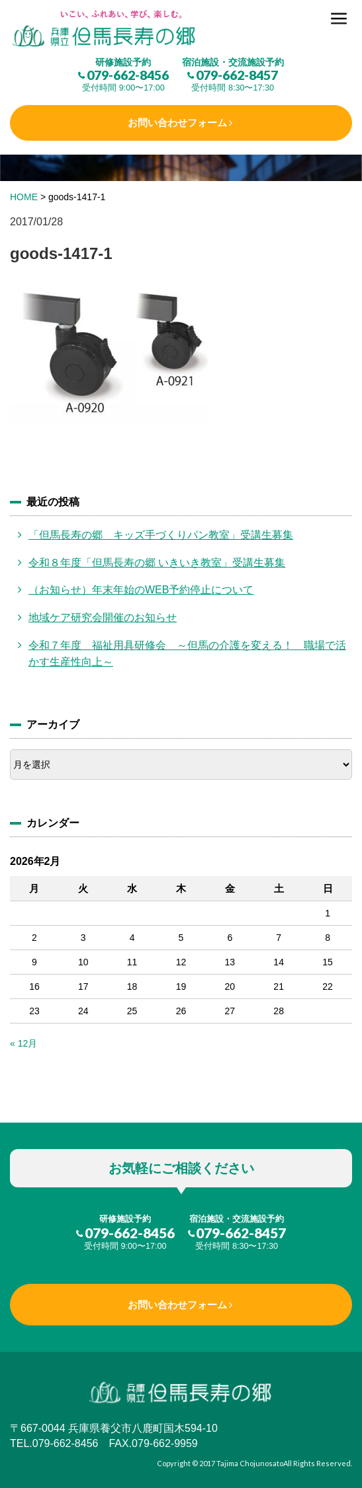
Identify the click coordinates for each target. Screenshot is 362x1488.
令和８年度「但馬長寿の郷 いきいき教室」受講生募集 (156, 562)
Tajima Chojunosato (249, 1463)
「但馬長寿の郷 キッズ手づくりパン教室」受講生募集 (160, 534)
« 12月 (23, 1043)
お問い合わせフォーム (177, 122)
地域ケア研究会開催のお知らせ (102, 617)
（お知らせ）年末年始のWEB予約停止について (140, 589)
